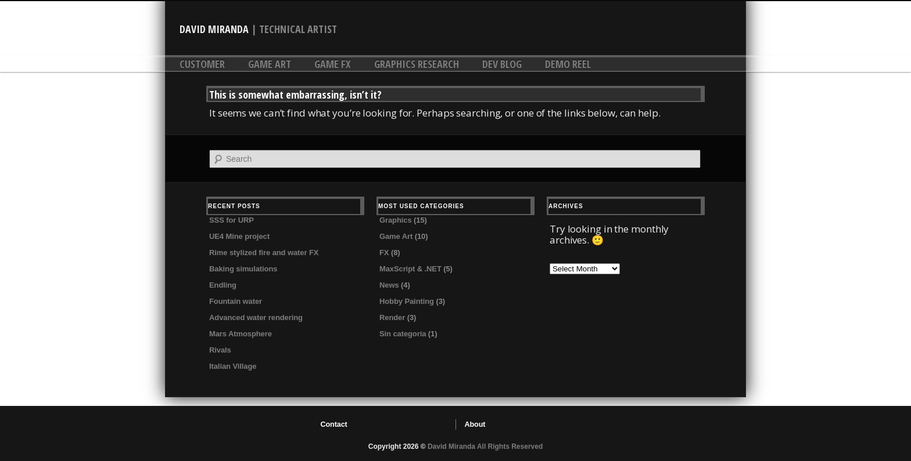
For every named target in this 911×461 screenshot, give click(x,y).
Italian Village (232, 366)
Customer (202, 64)
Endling (222, 285)
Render (392, 317)
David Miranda (214, 29)
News (389, 285)
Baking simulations (243, 268)
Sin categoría (402, 333)
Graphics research (416, 64)
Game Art (269, 64)
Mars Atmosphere (240, 333)
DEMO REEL (568, 64)
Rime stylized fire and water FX (263, 252)
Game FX (332, 64)
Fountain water (235, 301)
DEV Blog (502, 64)
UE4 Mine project (239, 236)
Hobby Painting (406, 301)
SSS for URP (231, 220)
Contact (334, 424)
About (475, 424)
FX (384, 252)
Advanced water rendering (256, 317)
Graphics (395, 220)
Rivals (220, 350)
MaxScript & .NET (410, 268)
